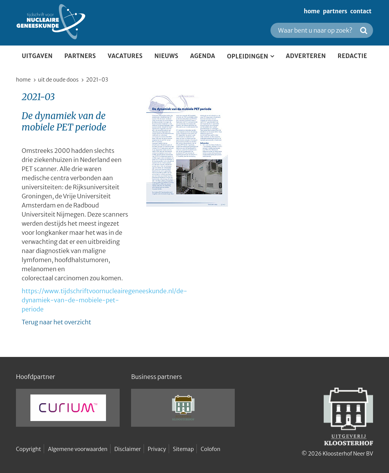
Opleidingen (248, 56)
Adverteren (306, 56)
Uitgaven (37, 56)
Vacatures (125, 56)
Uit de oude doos (58, 79)
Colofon (210, 449)
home (312, 11)
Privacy (157, 449)
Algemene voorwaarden (78, 449)
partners (335, 11)
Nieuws (166, 56)
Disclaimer (127, 449)
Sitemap (183, 449)
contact (361, 11)
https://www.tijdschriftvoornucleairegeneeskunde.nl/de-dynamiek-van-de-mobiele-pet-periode (104, 300)
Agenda (202, 56)
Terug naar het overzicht (56, 322)
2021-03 (97, 79)
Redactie (352, 56)
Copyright (28, 449)
